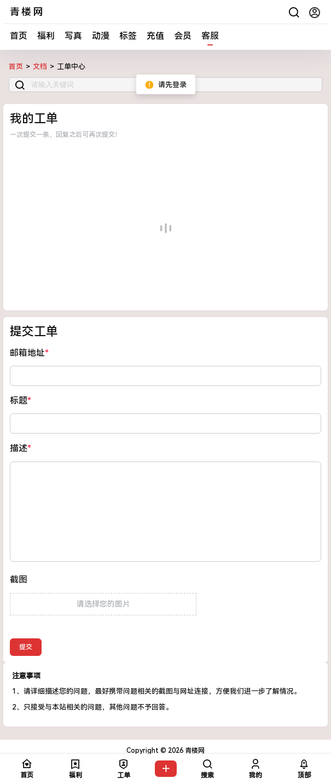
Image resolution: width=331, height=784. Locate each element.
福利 (46, 36)
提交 (25, 647)
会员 (182, 36)
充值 (155, 36)
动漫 (100, 36)
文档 (40, 66)
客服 (210, 36)
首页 (18, 36)
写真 (73, 36)
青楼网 (194, 750)
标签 (128, 36)
